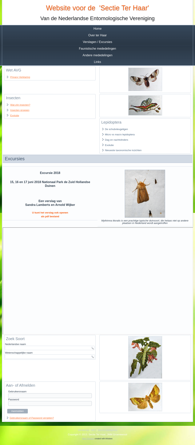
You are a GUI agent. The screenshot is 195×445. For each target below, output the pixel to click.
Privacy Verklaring (20, 77)
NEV (93, 430)
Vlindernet (83, 430)
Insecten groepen (19, 110)
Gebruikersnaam (17, 391)
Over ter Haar (97, 35)
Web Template (88, 439)
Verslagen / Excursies (97, 42)
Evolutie (14, 115)
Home (98, 28)
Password (13, 399)
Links (97, 61)
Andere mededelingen (98, 55)
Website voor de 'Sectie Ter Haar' (97, 8)
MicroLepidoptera (107, 430)
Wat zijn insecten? (20, 104)
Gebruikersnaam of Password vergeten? (32, 417)
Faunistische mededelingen (97, 48)
